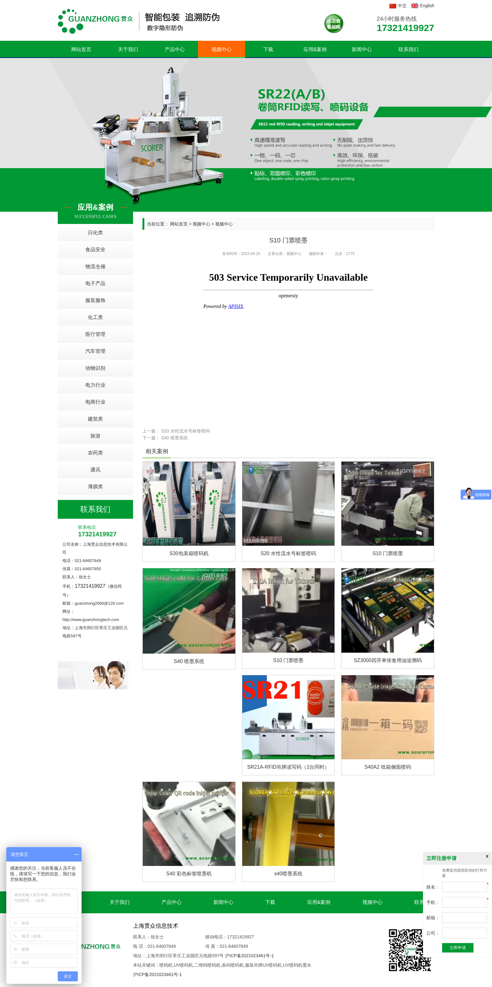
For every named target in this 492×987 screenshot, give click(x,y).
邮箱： (433, 917)
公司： (433, 933)
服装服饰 (95, 300)
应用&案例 (315, 49)
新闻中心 (362, 49)
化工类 (95, 317)
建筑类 (95, 419)
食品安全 (95, 249)
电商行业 (95, 402)
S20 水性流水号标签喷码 (185, 430)
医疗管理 (95, 334)
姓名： (433, 886)
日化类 (95, 232)
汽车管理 (95, 351)
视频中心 (221, 49)
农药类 (95, 452)
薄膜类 (95, 486)
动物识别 (95, 368)
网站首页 (81, 49)
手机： (433, 902)
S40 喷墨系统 (174, 437)
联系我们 (408, 49)
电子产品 (95, 283)
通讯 (95, 469)
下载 (268, 49)
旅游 (95, 435)
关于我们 (128, 49)
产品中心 (175, 49)
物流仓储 (95, 266)
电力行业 (95, 385)
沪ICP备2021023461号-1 (249, 955)
